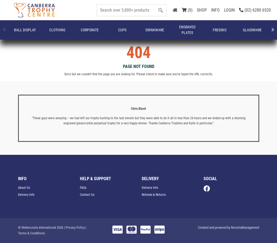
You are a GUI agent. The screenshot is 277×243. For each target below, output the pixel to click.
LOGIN (229, 10)
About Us (24, 188)
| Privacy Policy (74, 227)
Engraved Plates (130, 33)
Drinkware (106, 32)
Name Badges (249, 33)
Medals (197, 32)
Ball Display (18, 33)
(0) (187, 10)
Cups (84, 32)
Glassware (174, 32)
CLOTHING (39, 32)
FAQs (83, 188)
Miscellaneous (223, 32)
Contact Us (87, 195)
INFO (215, 10)
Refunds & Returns (154, 195)
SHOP (202, 10)
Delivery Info (26, 195)
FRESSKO (152, 32)
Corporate (63, 32)
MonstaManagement (245, 227)
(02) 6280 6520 (255, 10)
